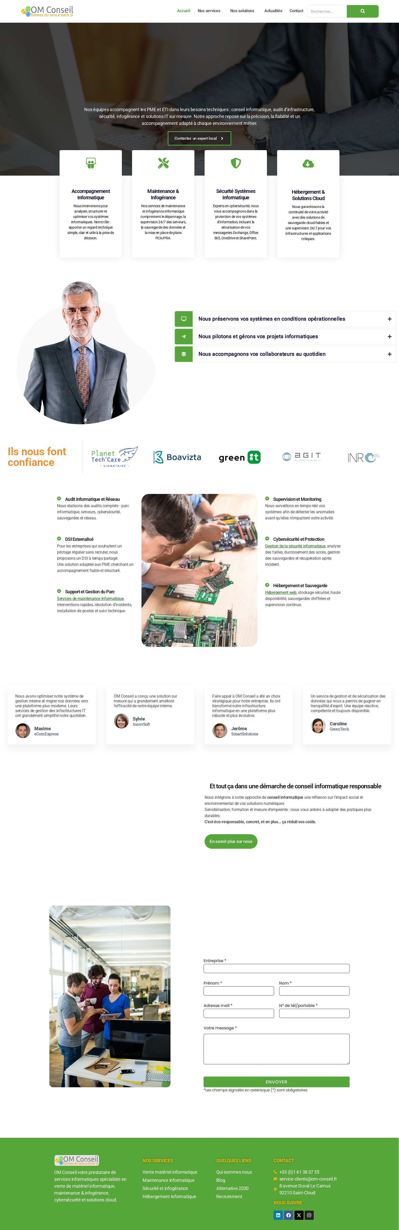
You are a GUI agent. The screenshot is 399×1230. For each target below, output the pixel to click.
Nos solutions (242, 10)
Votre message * (277, 1044)
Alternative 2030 (232, 1188)
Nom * (314, 988)
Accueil (183, 10)
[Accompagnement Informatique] (91, 164)
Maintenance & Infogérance (163, 194)
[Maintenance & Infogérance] (163, 164)
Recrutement (229, 1196)
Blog (220, 1180)
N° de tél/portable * (314, 1010)
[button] (210, 11)
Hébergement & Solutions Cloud (308, 195)
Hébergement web (280, 592)
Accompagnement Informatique (91, 194)
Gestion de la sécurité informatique (295, 546)
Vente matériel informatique (169, 1172)
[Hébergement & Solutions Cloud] (308, 164)
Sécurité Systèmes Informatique (235, 194)
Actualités (273, 10)
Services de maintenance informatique (90, 598)
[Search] (327, 11)
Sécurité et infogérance (165, 1188)
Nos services (209, 10)
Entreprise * (277, 965)
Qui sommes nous (234, 1172)
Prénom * (239, 988)
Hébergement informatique (169, 1196)
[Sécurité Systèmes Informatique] (236, 164)
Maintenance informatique (168, 1180)
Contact (296, 10)
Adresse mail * (239, 1010)
